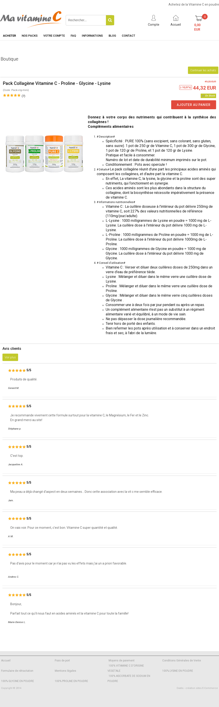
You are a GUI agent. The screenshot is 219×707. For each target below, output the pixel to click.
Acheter (9, 35)
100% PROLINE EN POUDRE (71, 681)
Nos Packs (30, 35)
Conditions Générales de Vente (181, 660)
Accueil (6, 660)
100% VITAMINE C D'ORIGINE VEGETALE (125, 668)
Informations (92, 35)
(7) (23, 96)
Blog (112, 35)
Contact (128, 35)
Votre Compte (54, 35)
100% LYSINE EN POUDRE (177, 670)
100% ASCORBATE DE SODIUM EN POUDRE (128, 678)
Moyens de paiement (122, 660)
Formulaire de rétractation (17, 670)
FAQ (73, 35)
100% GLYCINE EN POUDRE (17, 681)
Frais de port (62, 660)
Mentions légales (65, 670)
